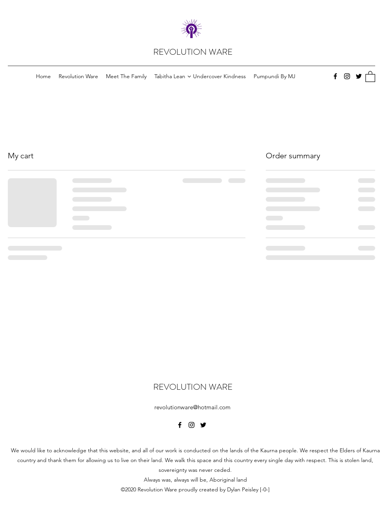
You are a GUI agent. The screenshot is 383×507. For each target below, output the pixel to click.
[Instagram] (347, 76)
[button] (370, 76)
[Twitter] (359, 76)
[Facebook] (335, 76)
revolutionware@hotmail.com (192, 407)
